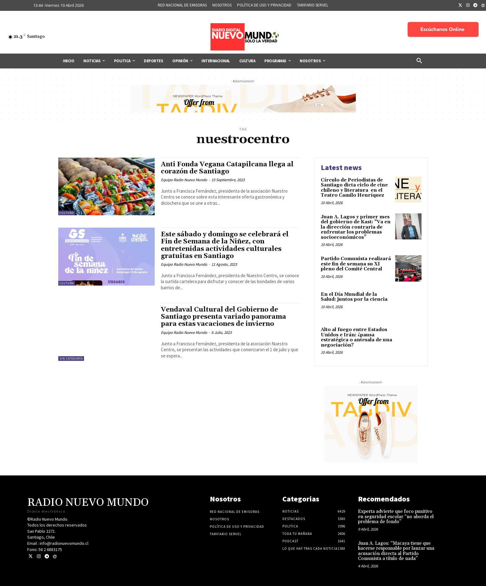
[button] (419, 61)
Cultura (67, 213)
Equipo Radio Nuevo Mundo (184, 179)
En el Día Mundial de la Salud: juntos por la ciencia (354, 297)
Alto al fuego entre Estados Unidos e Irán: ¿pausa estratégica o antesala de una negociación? (356, 337)
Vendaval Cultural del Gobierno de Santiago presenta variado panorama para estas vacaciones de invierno (223, 317)
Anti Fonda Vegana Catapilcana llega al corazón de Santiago (227, 168)
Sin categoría (71, 358)
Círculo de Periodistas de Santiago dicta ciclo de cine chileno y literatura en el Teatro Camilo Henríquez (354, 188)
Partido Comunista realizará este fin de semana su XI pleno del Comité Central (356, 264)
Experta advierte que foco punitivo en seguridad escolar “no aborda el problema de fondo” (396, 517)
